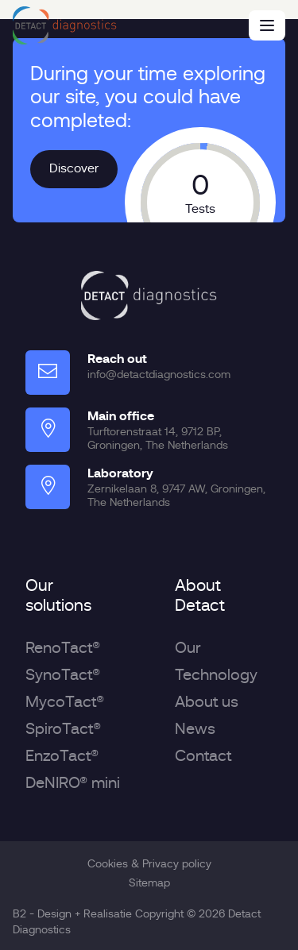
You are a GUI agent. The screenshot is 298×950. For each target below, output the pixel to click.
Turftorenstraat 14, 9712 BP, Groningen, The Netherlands (157, 438)
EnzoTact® (62, 756)
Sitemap (149, 882)
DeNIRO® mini (72, 783)
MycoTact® (64, 702)
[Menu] (267, 25)
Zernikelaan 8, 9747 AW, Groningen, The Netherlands (176, 495)
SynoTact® (62, 675)
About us (206, 702)
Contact (203, 756)
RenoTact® (62, 648)
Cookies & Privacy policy (149, 863)
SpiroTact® (63, 729)
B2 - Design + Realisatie (72, 913)
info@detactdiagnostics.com (158, 374)
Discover (74, 168)
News (195, 729)
